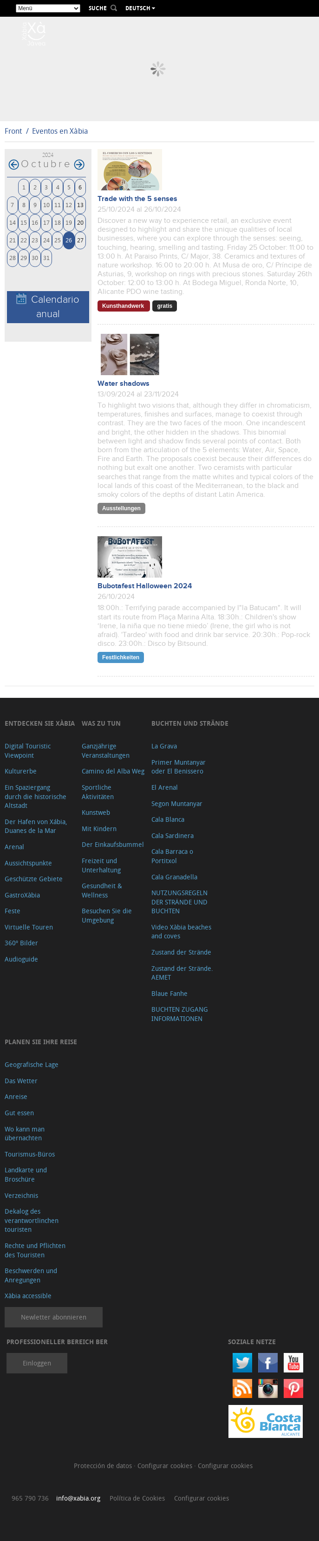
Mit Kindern (99, 828)
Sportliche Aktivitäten (98, 792)
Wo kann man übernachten (25, 1134)
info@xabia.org (78, 1498)
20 (80, 222)
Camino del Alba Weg (113, 771)
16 (35, 222)
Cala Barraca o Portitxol (172, 856)
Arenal (14, 846)
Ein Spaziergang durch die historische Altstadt (35, 796)
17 (46, 222)
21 (12, 240)
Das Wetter (21, 1080)
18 (57, 222)
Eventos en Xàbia (60, 131)
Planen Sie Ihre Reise (41, 1041)
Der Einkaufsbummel (113, 844)
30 (35, 257)
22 (23, 240)
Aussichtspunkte (28, 862)
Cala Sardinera (172, 835)
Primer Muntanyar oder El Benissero (178, 767)
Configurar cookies (165, 1465)
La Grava (164, 745)
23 (35, 240)
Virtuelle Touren (29, 927)
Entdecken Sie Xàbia (40, 723)
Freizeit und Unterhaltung (101, 865)
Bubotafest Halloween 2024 (145, 586)
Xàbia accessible (28, 1295)
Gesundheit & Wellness (102, 890)
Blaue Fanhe (169, 993)
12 (68, 204)
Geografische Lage (32, 1064)
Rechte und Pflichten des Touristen (35, 1250)
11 (57, 204)
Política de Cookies (137, 1498)
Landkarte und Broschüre (26, 1174)
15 (23, 222)
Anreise (16, 1096)
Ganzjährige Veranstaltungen (106, 750)
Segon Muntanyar (176, 803)
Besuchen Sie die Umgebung (107, 915)
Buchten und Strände (189, 723)
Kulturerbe (21, 771)
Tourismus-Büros (30, 1154)
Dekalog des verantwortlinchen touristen (32, 1220)
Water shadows (124, 383)
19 (68, 222)
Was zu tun (101, 723)
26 (68, 240)
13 (80, 204)
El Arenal (164, 787)
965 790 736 (30, 1498)
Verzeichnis (21, 1195)
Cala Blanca (167, 819)
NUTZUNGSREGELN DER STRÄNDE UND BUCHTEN (179, 901)
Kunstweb (96, 812)
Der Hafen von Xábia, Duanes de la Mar (36, 826)
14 (12, 222)
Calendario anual (47, 306)
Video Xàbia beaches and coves (181, 932)
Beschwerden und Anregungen (31, 1275)
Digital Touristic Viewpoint (28, 750)
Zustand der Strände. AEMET (182, 973)
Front (13, 131)
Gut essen (19, 1112)
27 (80, 240)
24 (46, 240)
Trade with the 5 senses (137, 199)
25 (57, 240)
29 (23, 257)
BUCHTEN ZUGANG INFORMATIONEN (179, 1014)
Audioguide (21, 959)
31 (46, 257)
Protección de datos (104, 1465)
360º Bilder (21, 942)
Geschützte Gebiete (34, 878)
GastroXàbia (22, 895)
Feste (12, 910)
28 (12, 257)
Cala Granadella (174, 876)
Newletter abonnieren (53, 1317)
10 (46, 204)
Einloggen (37, 1363)
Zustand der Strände (181, 952)
